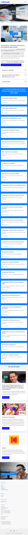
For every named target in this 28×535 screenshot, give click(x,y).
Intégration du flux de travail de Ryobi (14, 244)
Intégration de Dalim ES (14, 347)
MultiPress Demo (4, 501)
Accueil (2, 22)
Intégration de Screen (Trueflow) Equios (14, 144)
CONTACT (3, 504)
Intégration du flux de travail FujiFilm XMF (14, 286)
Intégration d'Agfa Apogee (14, 100)
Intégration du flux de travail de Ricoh (14, 198)
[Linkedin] (14, 531)
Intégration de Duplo (14, 254)
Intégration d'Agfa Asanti (14, 110)
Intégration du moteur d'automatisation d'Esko (14, 335)
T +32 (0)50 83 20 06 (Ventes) (5, 522)
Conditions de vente (4, 489)
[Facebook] (17, 531)
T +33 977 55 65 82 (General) (5, 510)
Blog (1, 484)
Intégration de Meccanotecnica (14, 323)
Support (2, 495)
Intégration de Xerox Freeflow (14, 177)
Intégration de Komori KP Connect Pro (14, 233)
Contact (2, 486)
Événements (3, 488)
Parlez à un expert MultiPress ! (9, 473)
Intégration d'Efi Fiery (14, 274)
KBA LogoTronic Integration (14, 155)
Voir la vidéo (14, 33)
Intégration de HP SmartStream (14, 298)
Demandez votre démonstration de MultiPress (11, 64)
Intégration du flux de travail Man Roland (14, 187)
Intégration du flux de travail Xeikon (14, 222)
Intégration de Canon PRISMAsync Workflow (14, 310)
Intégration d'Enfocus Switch (14, 358)
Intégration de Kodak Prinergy (14, 133)
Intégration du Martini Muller (14, 264)
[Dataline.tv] (10, 531)
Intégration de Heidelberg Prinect (14, 121)
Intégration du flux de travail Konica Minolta (14, 210)
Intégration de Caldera (14, 166)
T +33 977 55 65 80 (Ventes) (5, 511)
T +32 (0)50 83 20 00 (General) (6, 521)
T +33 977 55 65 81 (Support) (5, 512)
